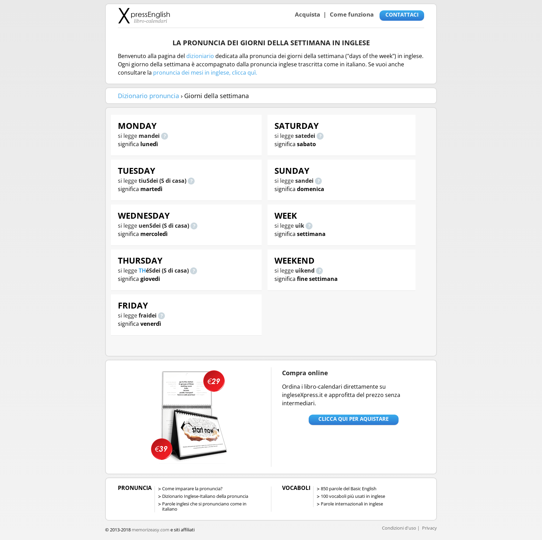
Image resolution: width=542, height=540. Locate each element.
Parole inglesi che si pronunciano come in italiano (204, 506)
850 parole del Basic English (348, 488)
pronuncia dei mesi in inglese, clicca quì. (205, 72)
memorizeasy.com (150, 530)
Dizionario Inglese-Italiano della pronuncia (205, 496)
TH (142, 270)
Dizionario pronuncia (148, 96)
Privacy (429, 528)
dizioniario (200, 56)
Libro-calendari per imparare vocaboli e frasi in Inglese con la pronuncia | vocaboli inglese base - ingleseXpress (144, 15)
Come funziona (352, 14)
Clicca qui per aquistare (353, 418)
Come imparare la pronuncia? (192, 488)
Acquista (307, 14)
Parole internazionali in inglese (352, 504)
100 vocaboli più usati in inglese (353, 496)
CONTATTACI (402, 14)
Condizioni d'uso (399, 528)
